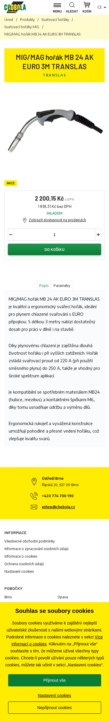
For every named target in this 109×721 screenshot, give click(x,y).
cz (99, 7)
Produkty (27, 19)
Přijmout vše (54, 680)
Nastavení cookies (19, 571)
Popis (44, 285)
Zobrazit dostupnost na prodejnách (57, 220)
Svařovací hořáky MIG (21, 27)
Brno (8, 597)
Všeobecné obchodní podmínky (29, 541)
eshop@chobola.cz (58, 507)
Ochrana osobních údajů (24, 564)
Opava (63, 597)
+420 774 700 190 (58, 496)
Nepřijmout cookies (54, 707)
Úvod (8, 19)
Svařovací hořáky (55, 19)
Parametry (61, 285)
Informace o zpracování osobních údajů (36, 549)
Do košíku (54, 249)
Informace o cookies (20, 556)
